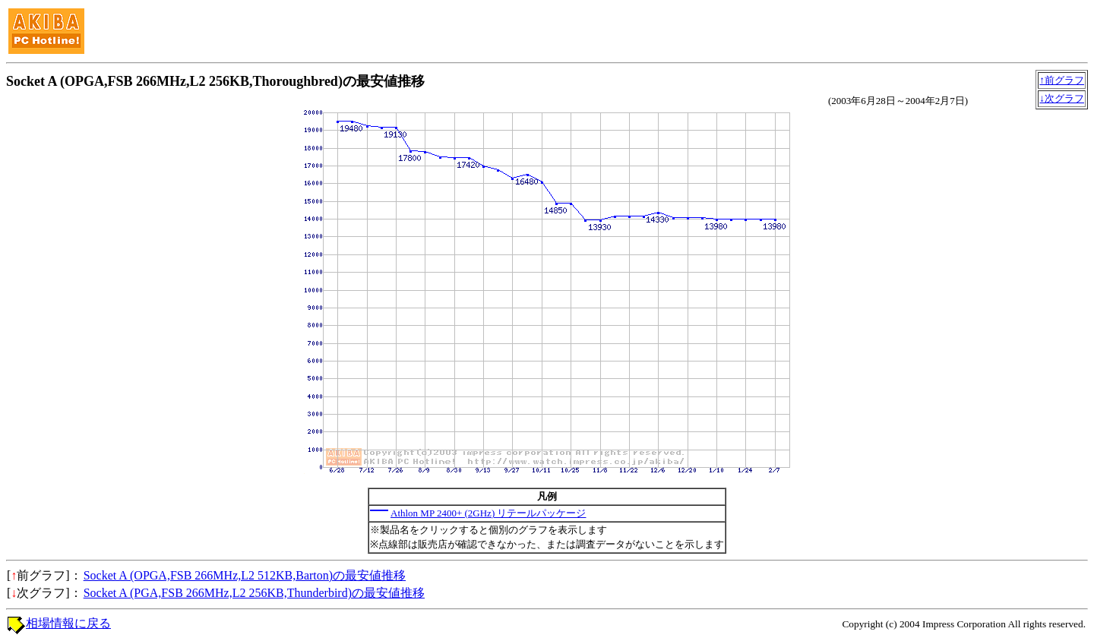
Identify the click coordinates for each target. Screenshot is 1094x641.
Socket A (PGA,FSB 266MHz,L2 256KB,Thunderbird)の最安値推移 (254, 592)
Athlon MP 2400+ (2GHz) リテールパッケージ (488, 513)
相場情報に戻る (68, 623)
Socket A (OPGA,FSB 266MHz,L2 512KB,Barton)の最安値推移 (245, 575)
